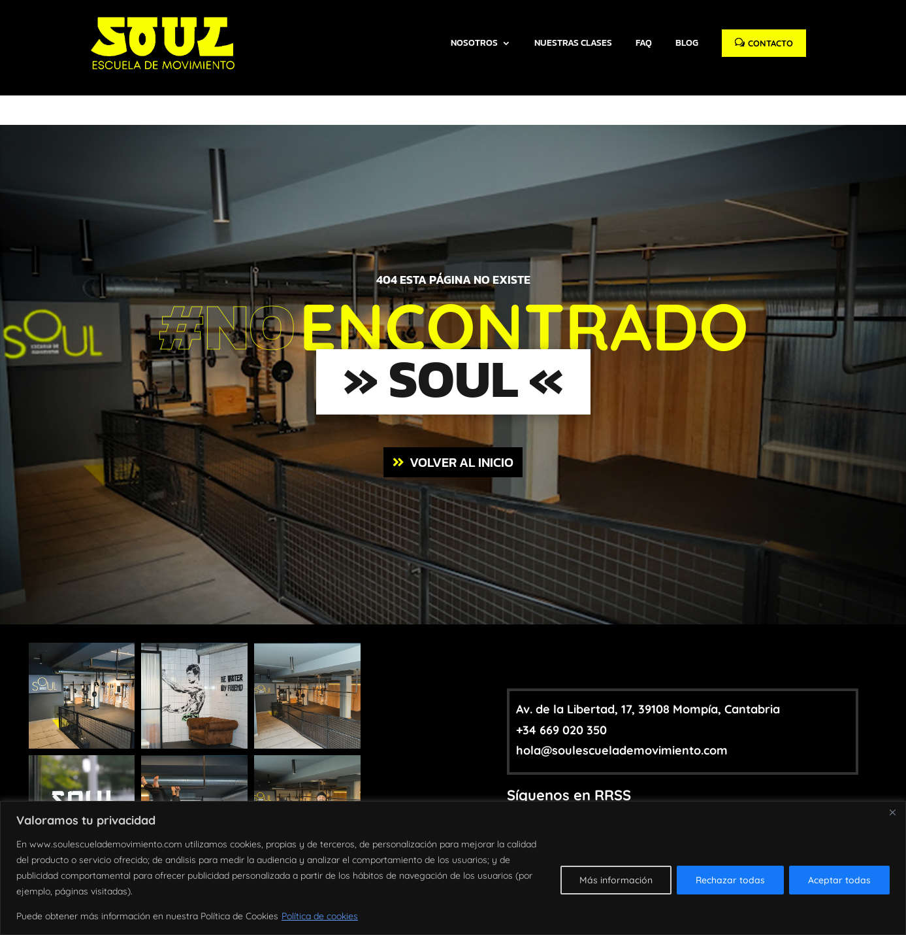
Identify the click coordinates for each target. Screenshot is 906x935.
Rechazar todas (730, 880)
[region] (453, 868)
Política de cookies (320, 916)
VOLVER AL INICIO (461, 410)
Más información (616, 880)
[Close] (892, 812)
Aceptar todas (839, 880)
